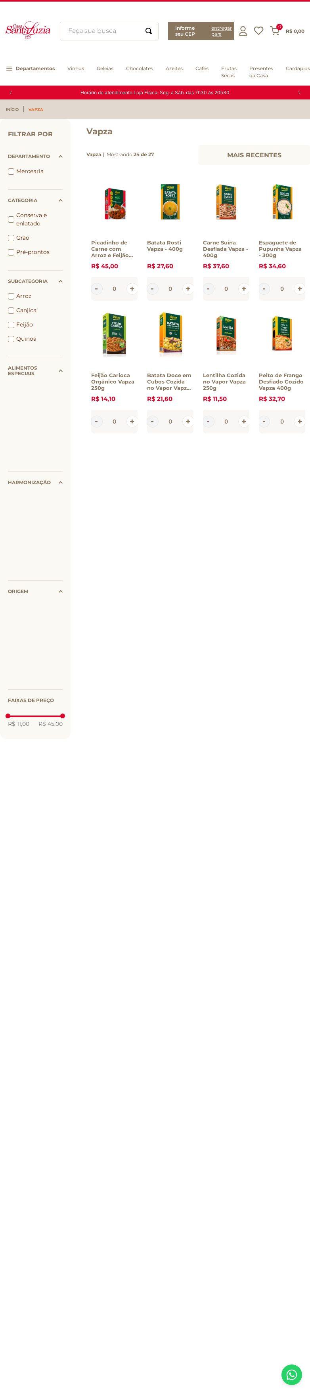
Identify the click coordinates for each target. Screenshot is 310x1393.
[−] (97, 289)
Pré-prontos (33, 252)
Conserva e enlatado (31, 219)
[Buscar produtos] (148, 31)
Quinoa (26, 338)
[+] (132, 289)
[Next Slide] (299, 92)
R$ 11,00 (18, 724)
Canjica (26, 310)
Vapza (36, 109)
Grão (22, 237)
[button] (201, 31)
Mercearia (30, 171)
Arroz (23, 296)
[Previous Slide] (10, 92)
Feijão (24, 324)
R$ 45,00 (50, 724)
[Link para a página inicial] (14, 109)
